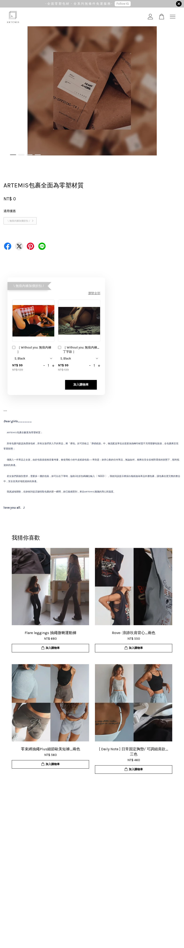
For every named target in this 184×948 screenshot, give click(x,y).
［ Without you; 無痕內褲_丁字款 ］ (78, 349)
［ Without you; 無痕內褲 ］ (31, 349)
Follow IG (123, 3)
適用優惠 (10, 211)
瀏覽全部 (94, 293)
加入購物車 (81, 384)
